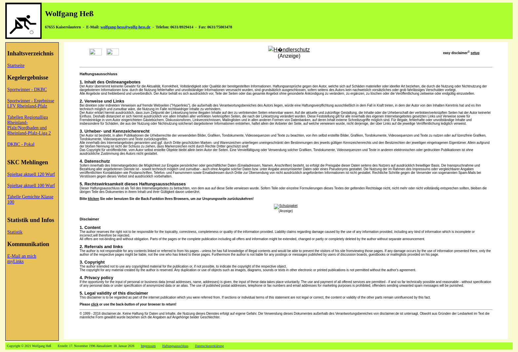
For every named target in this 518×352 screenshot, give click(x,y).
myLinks (15, 261)
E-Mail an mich (21, 256)
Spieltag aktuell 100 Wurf (31, 185)
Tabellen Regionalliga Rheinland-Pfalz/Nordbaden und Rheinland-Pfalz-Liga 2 (29, 125)
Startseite (15, 65)
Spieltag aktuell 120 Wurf (31, 174)
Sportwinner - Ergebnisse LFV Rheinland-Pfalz (30, 103)
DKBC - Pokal (20, 144)
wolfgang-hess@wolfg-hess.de (125, 27)
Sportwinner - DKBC (27, 89)
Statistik (14, 232)
